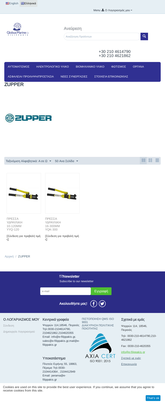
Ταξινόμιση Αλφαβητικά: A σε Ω (28, 161)
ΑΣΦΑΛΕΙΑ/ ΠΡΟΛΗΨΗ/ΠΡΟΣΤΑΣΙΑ (31, 76)
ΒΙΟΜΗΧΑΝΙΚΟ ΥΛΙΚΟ (90, 66)
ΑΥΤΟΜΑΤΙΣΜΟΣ (18, 66)
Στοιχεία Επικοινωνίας (111, 76)
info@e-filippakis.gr (133, 352)
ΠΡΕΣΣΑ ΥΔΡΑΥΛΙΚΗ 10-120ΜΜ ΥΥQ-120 (14, 224)
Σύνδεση (8, 325)
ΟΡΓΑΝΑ (138, 66)
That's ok (153, 398)
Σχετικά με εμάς (131, 358)
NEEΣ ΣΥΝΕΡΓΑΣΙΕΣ (74, 76)
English (12, 3)
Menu (96, 10)
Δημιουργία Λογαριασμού (19, 331)
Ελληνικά (28, 3)
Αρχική (9, 256)
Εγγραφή (101, 291)
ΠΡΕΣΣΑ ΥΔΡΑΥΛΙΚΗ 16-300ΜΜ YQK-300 (53, 224)
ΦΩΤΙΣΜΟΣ (118, 66)
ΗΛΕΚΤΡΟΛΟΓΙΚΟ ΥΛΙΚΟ (52, 66)
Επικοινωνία (129, 364)
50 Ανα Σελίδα (66, 161)
